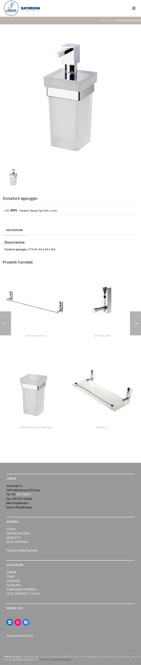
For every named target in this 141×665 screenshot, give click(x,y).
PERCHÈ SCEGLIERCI (18, 533)
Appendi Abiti (102, 335)
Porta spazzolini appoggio (36, 427)
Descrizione (14, 230)
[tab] (14, 230)
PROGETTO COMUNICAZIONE (55, 660)
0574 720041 (23, 494)
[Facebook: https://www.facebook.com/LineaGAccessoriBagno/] (26, 622)
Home (104, 21)
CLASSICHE (13, 581)
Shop (112, 21)
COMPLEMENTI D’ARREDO (21, 589)
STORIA (11, 529)
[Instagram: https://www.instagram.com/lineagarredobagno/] (18, 622)
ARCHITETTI (13, 537)
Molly (45, 210)
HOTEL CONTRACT (17, 542)
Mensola (102, 427)
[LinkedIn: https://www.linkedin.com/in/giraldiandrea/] (9, 622)
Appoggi (34, 210)
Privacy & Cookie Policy (19, 635)
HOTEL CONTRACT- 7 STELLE (23, 593)
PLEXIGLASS (13, 585)
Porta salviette (36, 335)
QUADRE (11, 572)
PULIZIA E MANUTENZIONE (21, 550)
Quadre (53, 210)
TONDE (10, 576)
